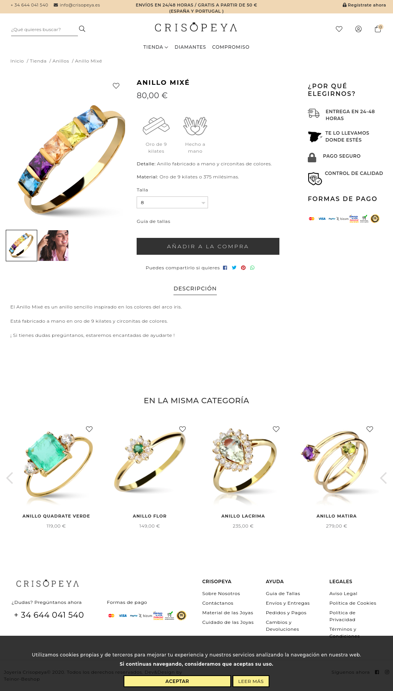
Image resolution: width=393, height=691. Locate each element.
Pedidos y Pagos (286, 612)
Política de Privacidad (342, 616)
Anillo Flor (150, 516)
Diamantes (190, 47)
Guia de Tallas (283, 593)
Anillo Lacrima (243, 516)
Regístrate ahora (364, 5)
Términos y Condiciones (344, 632)
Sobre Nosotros (221, 593)
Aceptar (177, 681)
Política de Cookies (352, 603)
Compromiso (231, 47)
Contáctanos (217, 603)
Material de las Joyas (227, 612)
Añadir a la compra (208, 246)
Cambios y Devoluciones (282, 625)
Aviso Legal (343, 593)
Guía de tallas (153, 221)
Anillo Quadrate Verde (56, 516)
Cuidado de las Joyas (228, 622)
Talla (142, 190)
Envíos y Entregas (288, 603)
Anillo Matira (337, 516)
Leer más (251, 681)
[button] (9, 477)
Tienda (156, 47)
